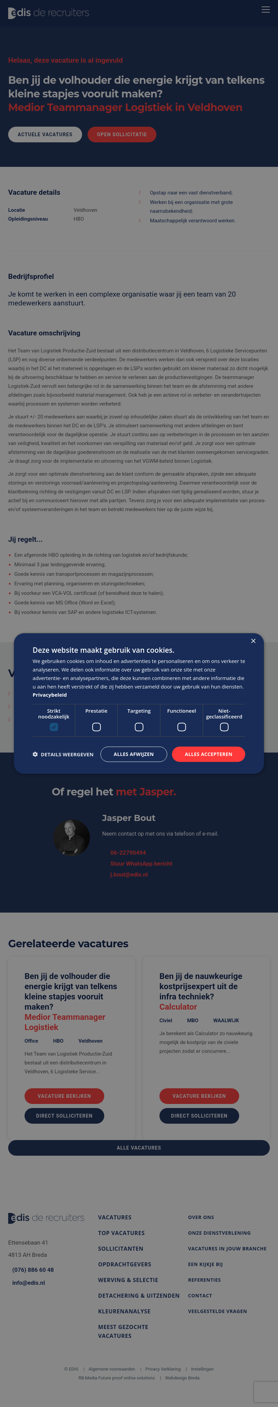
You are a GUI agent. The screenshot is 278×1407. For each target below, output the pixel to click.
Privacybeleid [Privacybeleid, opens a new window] (50, 694)
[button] (63, 754)
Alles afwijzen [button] (134, 754)
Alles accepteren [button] (209, 754)
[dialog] (139, 703)
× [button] (253, 641)
